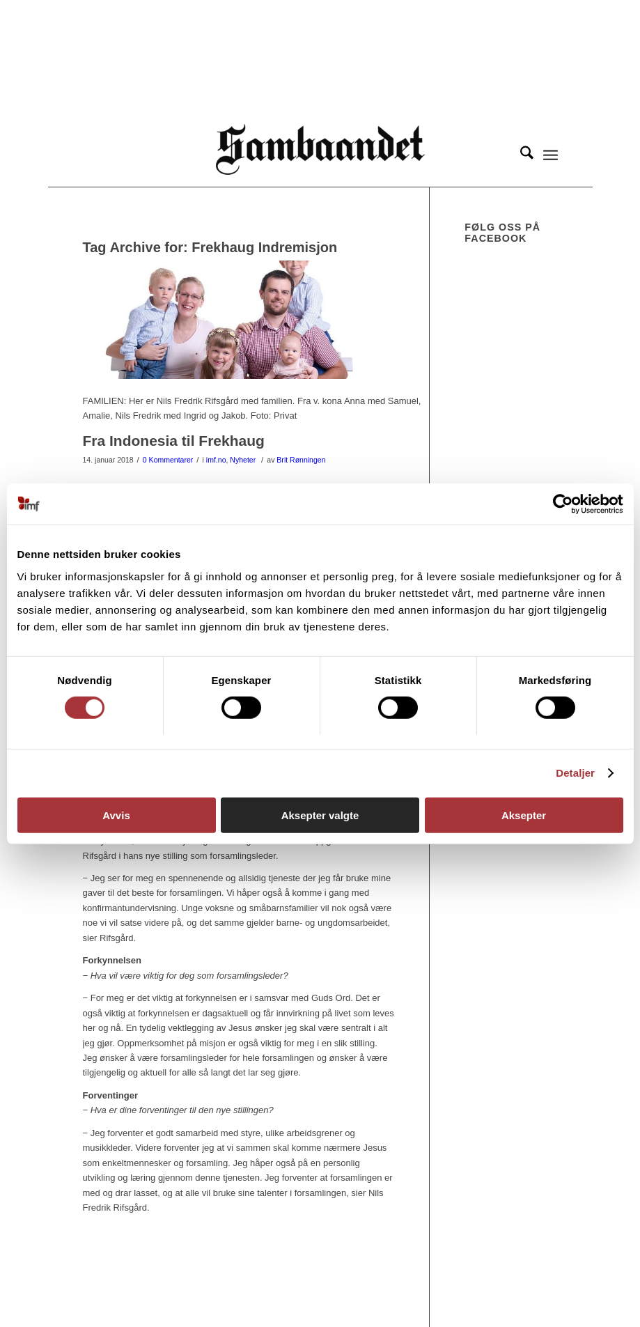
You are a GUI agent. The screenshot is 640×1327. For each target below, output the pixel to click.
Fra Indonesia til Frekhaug (174, 441)
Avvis (116, 815)
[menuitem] (519, 155)
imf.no (216, 460)
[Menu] (550, 155)
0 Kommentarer (168, 460)
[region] (320, 62)
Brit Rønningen (300, 460)
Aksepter (523, 815)
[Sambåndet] (320, 155)
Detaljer (575, 773)
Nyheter (243, 460)
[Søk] (519, 155)
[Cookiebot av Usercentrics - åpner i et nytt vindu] (562, 503)
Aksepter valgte (320, 815)
